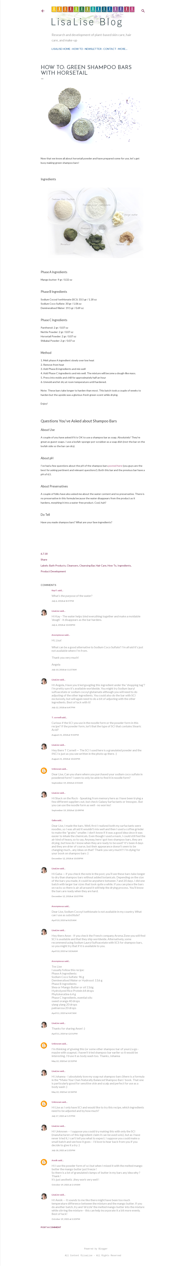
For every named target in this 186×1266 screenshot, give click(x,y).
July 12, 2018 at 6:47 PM (63, 707)
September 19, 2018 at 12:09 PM (68, 810)
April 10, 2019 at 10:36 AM (65, 951)
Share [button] (44, 559)
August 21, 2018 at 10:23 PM (66, 758)
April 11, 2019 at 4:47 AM (64, 1013)
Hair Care (101, 565)
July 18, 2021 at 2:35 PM (63, 1150)
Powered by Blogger (93, 1249)
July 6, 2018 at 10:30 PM (63, 625)
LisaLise (55, 611)
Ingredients (124, 565)
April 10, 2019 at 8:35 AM (64, 920)
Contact (109, 48)
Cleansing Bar (87, 565)
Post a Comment (51, 1227)
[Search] (143, 10)
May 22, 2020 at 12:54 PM (64, 1092)
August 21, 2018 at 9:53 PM (65, 735)
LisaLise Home (61, 48)
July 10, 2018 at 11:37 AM (64, 669)
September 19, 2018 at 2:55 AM (67, 782)
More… (122, 48)
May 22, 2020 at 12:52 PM (64, 1061)
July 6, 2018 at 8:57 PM (63, 601)
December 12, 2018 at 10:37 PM (67, 896)
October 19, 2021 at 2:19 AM (66, 1184)
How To (77, 48)
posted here (115, 465)
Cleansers (72, 565)
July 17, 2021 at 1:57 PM (63, 1116)
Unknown (56, 768)
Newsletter (93, 48)
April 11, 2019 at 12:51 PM (64, 1033)
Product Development (53, 571)
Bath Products (57, 565)
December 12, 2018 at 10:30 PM (67, 858)
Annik (55, 1160)
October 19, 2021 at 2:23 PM (66, 1219)
